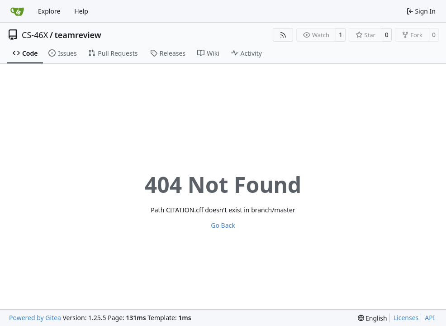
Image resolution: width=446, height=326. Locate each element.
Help (81, 11)
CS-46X (35, 34)
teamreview (77, 34)
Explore (49, 11)
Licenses (406, 317)
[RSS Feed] (283, 35)
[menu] (372, 318)
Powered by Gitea (35, 317)
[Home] (17, 11)
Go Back (223, 225)
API (430, 317)
